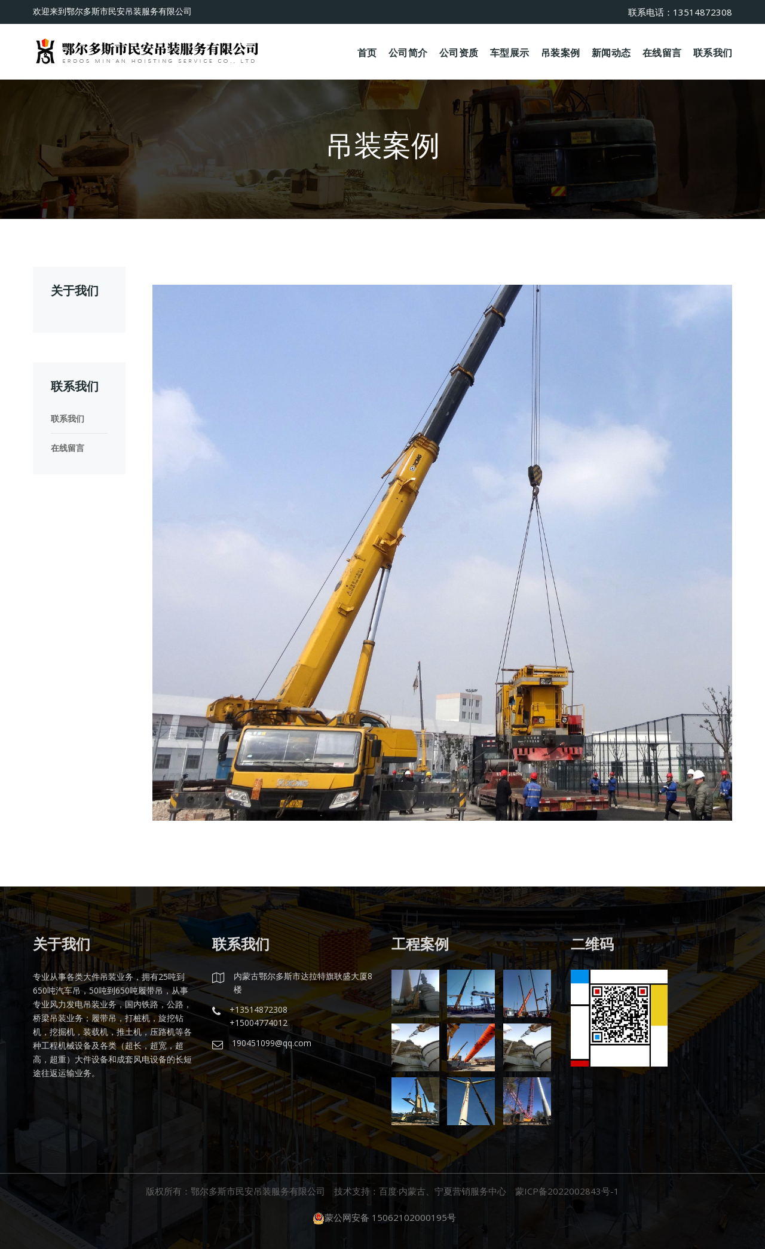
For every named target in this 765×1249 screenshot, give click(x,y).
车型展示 (509, 52)
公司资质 (458, 52)
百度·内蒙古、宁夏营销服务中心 (442, 1191)
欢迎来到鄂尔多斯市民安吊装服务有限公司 (112, 11)
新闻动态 (611, 52)
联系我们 (712, 52)
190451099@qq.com (271, 1043)
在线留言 (661, 52)
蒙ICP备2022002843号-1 (567, 1191)
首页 (367, 52)
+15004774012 (258, 1022)
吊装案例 (560, 52)
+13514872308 (258, 1009)
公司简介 (407, 52)
